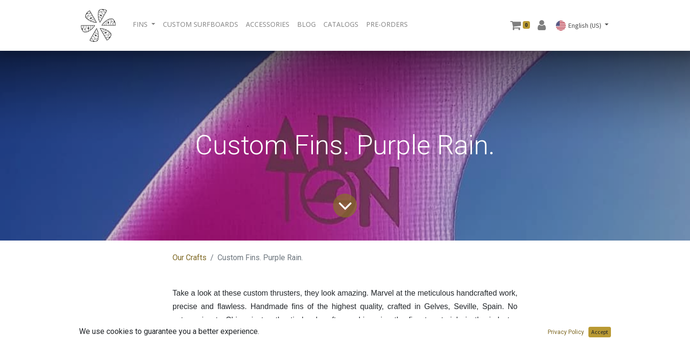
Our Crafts (189, 257)
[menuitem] (200, 24)
